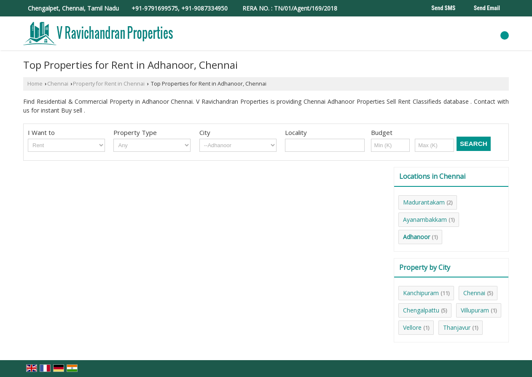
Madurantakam (424, 202)
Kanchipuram (421, 293)
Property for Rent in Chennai (109, 83)
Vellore (412, 327)
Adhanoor (416, 237)
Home (35, 83)
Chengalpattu (421, 310)
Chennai (57, 83)
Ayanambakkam (425, 219)
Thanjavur (456, 327)
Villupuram (475, 310)
